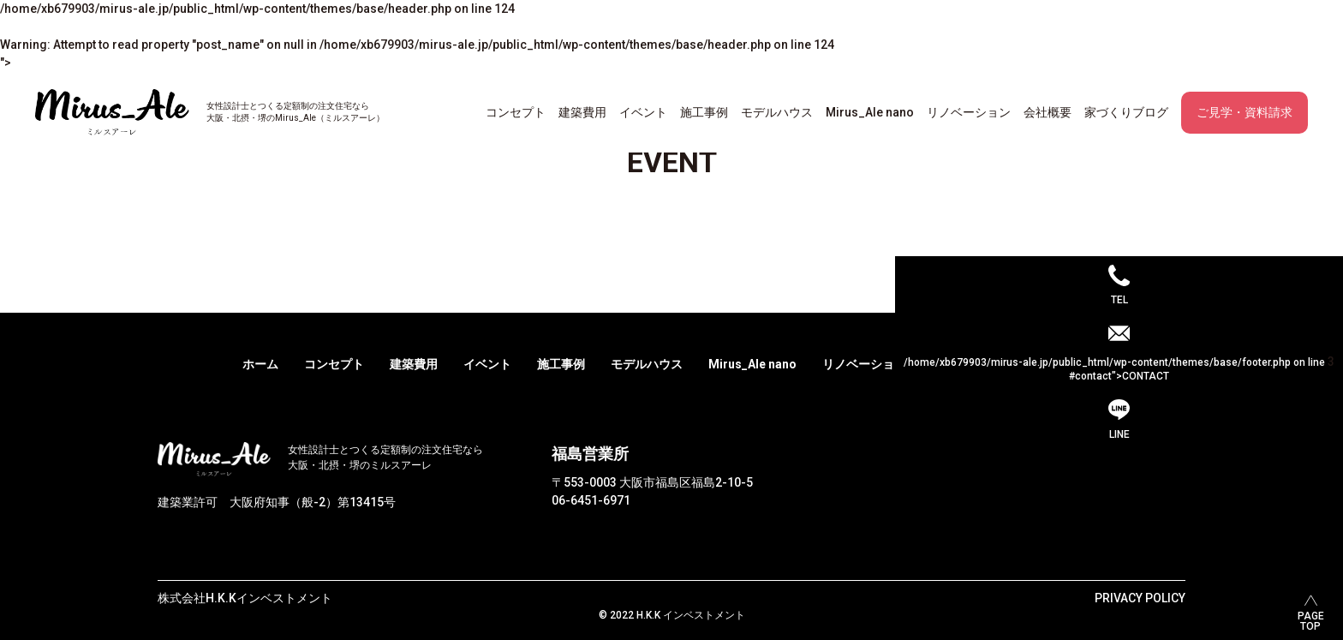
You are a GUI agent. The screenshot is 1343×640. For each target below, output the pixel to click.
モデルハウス (777, 112)
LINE (1119, 434)
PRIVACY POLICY (1140, 598)
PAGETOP (1311, 621)
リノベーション (969, 112)
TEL (1119, 300)
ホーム (260, 364)
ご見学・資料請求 (1244, 112)
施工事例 (704, 112)
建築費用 (582, 112)
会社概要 (1047, 112)
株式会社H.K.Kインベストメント (245, 598)
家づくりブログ (1126, 112)
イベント (643, 112)
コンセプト (516, 112)
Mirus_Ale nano (870, 112)
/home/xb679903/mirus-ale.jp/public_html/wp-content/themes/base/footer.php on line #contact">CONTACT (1119, 368)
